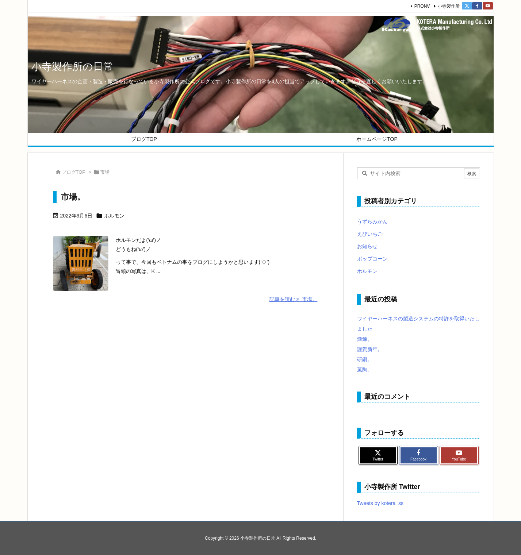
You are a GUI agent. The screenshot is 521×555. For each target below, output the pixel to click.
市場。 (73, 196)
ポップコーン (372, 259)
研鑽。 (364, 359)
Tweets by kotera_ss (380, 503)
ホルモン (114, 216)
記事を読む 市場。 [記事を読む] (293, 299)
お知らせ (367, 246)
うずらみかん (372, 221)
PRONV (422, 6)
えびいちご (370, 234)
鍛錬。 (364, 339)
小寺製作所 (449, 6)
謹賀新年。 (370, 349)
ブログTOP (74, 172)
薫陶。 (364, 370)
